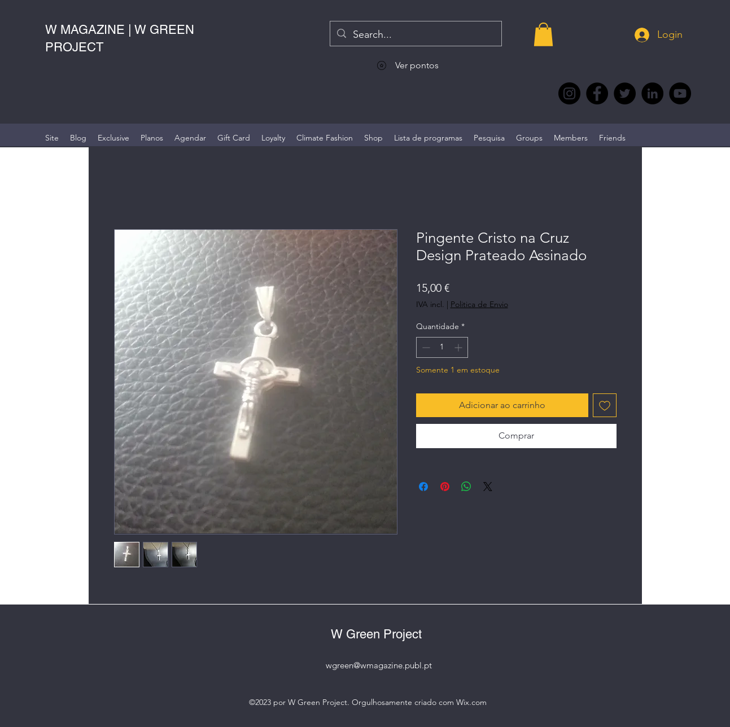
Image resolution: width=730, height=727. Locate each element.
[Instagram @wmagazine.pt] (569, 93)
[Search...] (415, 35)
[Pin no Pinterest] (445, 486)
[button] (543, 34)
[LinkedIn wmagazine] (652, 93)
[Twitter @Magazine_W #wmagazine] (625, 93)
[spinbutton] (442, 347)
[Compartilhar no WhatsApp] (466, 486)
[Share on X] (488, 486)
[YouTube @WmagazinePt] (680, 93)
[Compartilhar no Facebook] (423, 486)
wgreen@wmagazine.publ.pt (379, 665)
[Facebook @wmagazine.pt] (597, 93)
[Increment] (459, 347)
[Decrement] (425, 347)
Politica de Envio (479, 304)
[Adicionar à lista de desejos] (605, 405)
